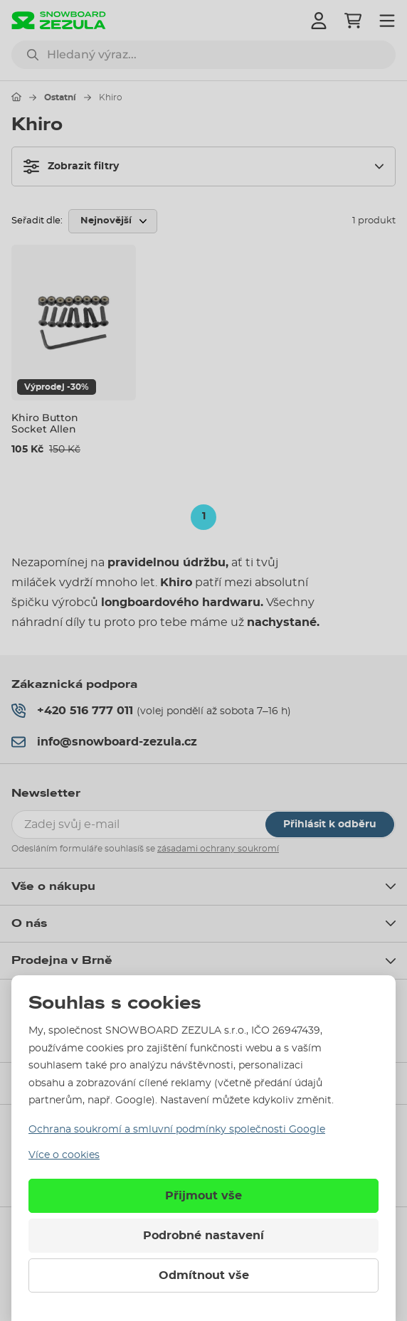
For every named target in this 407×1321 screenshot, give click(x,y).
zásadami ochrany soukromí (218, 848)
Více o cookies (64, 1155)
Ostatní (60, 97)
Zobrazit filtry (71, 166)
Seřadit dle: (37, 221)
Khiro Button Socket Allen (44, 423)
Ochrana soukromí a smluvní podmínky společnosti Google (176, 1130)
